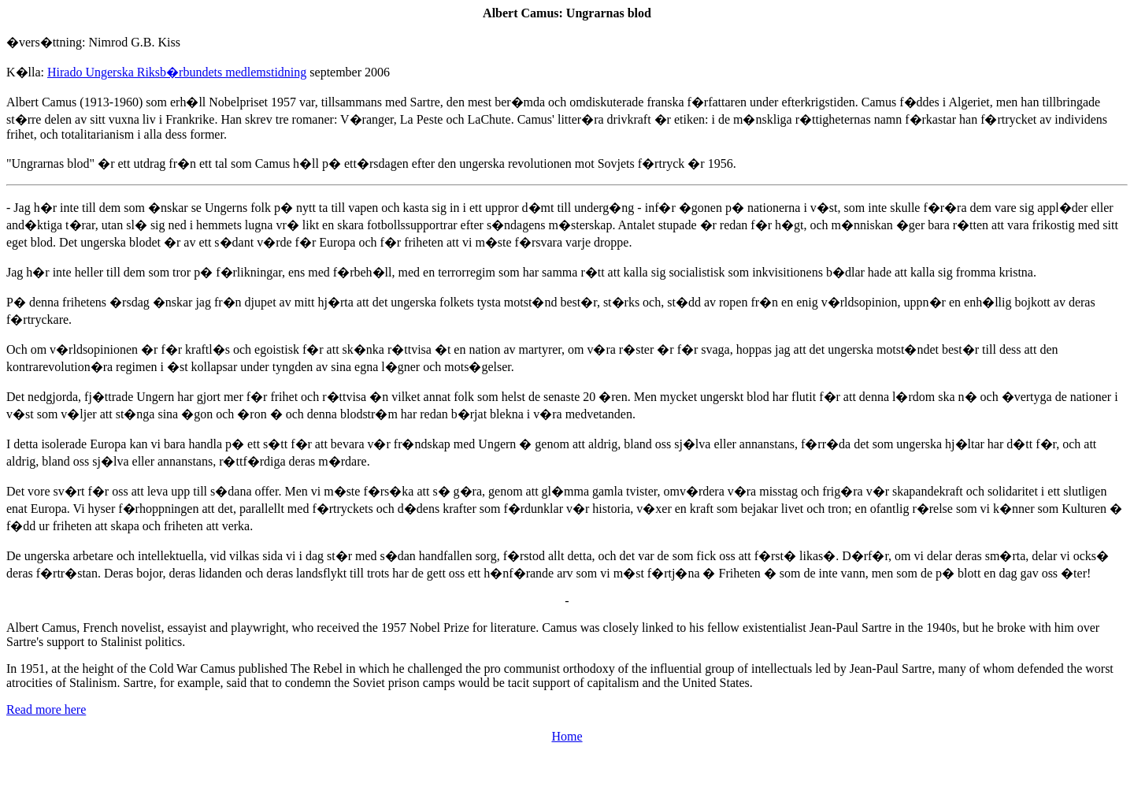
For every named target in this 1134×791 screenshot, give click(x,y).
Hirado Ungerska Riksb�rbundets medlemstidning (176, 72)
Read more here (46, 709)
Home (566, 736)
